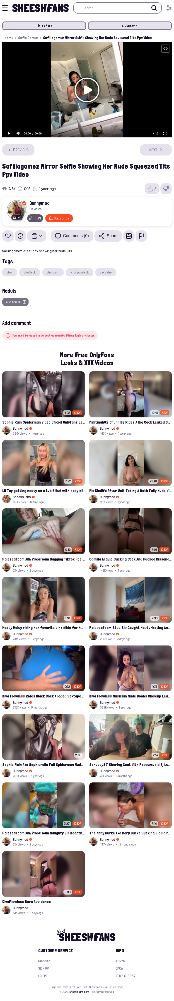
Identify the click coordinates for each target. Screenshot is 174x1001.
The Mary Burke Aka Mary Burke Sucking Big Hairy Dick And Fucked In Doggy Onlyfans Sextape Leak (130, 833)
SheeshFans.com (79, 992)
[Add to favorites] (8, 236)
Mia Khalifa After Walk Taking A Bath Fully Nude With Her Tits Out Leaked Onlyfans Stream (130, 490)
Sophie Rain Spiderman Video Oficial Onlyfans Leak (43, 422)
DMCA (119, 968)
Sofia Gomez (28, 37)
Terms (120, 961)
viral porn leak (79, 272)
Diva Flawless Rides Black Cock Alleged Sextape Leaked (43, 696)
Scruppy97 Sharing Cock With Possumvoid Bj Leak (130, 764)
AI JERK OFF (130, 25)
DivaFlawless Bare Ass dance (26, 901)
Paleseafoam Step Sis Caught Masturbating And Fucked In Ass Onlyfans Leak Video (130, 627)
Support (45, 961)
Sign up (43, 968)
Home (9, 37)
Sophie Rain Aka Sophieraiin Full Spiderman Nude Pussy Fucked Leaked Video (43, 764)
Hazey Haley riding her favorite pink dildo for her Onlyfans (43, 627)
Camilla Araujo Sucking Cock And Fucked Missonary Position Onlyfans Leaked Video (130, 559)
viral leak (30, 272)
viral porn (53, 272)
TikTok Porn (44, 25)
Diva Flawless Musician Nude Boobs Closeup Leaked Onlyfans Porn (130, 696)
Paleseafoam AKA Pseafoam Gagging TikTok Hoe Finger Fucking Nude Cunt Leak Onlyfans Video (43, 559)
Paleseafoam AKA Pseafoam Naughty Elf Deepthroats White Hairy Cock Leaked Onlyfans (43, 833)
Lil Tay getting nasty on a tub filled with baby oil (42, 490)
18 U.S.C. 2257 (126, 976)
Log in (42, 976)
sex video (106, 272)
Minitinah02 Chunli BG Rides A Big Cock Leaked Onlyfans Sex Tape (130, 422)
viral (9, 272)
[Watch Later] (20, 236)
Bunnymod (39, 203)
